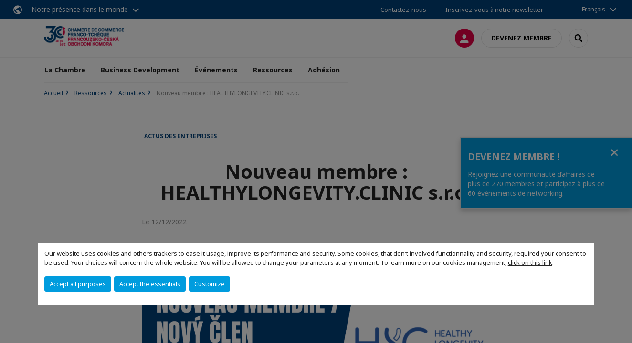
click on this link (530, 262)
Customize (209, 284)
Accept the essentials (149, 284)
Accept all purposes (78, 284)
